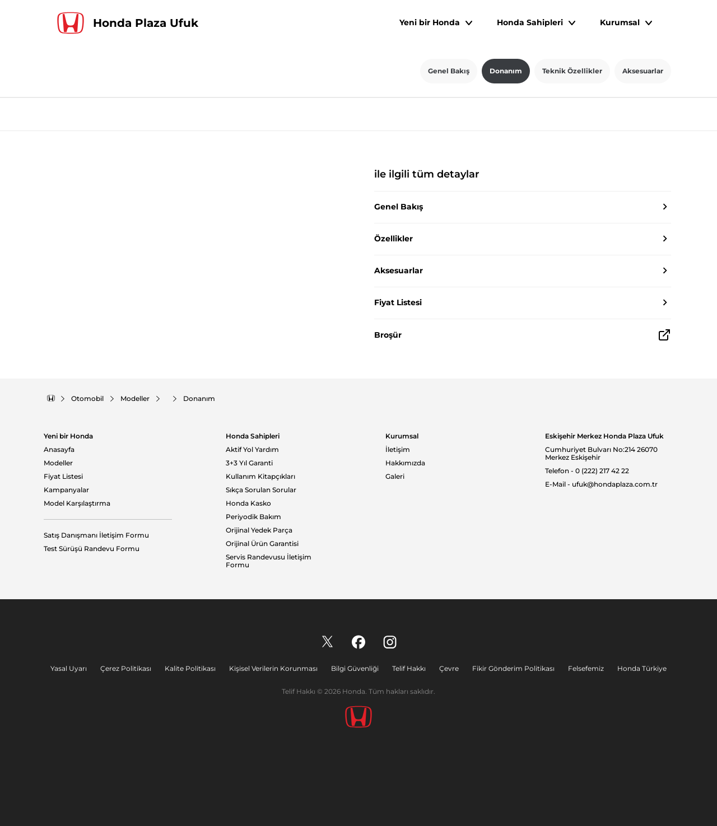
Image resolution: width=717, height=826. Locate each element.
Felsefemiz (586, 668)
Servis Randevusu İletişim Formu (268, 561)
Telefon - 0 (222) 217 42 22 (587, 471)
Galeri (394, 476)
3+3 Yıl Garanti (249, 463)
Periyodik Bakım (253, 517)
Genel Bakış (448, 71)
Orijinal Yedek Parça (259, 530)
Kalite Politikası (190, 668)
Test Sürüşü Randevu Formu (91, 549)
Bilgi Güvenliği (355, 668)
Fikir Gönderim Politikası (513, 668)
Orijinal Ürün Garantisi (262, 544)
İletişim (397, 450)
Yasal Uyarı (68, 668)
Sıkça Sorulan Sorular (261, 490)
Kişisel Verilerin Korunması (273, 668)
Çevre (449, 668)
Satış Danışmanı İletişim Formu (96, 535)
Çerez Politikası (125, 668)
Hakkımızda (405, 463)
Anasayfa (59, 450)
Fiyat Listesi (63, 476)
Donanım (506, 71)
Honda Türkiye (642, 668)
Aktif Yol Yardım (252, 450)
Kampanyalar (66, 490)
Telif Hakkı (409, 668)
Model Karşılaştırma (77, 503)
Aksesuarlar (642, 71)
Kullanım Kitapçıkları (260, 476)
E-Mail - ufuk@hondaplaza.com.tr (601, 484)
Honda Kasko (248, 503)
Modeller (58, 463)
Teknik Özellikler (572, 71)
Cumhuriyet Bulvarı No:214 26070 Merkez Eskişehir (601, 454)
